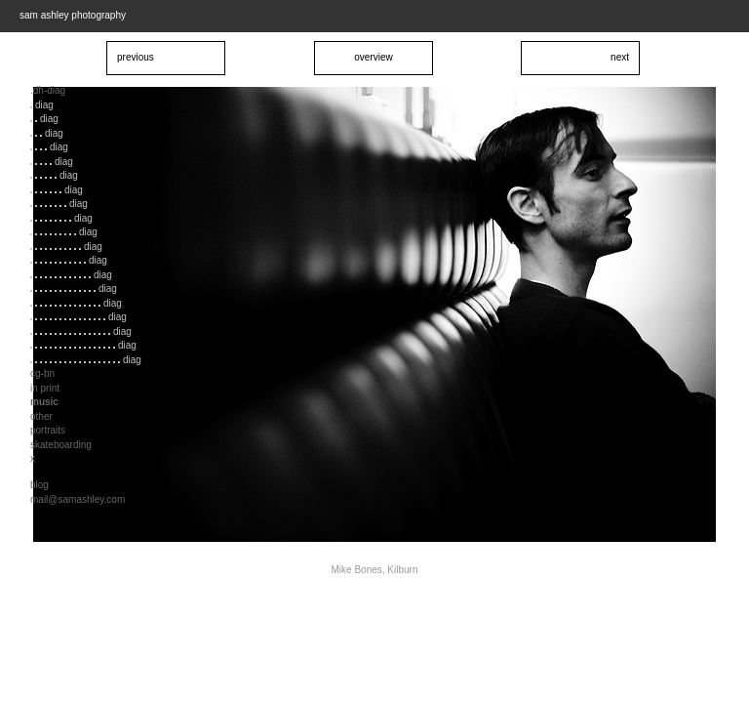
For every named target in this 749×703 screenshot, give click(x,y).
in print (44, 388)
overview (373, 57)
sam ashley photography (73, 15)
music (44, 401)
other (41, 416)
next (620, 57)
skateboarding (61, 444)
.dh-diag (47, 90)
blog (39, 484)
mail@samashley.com (77, 499)
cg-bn (42, 373)
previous (135, 57)
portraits (47, 430)
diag (42, 105)
